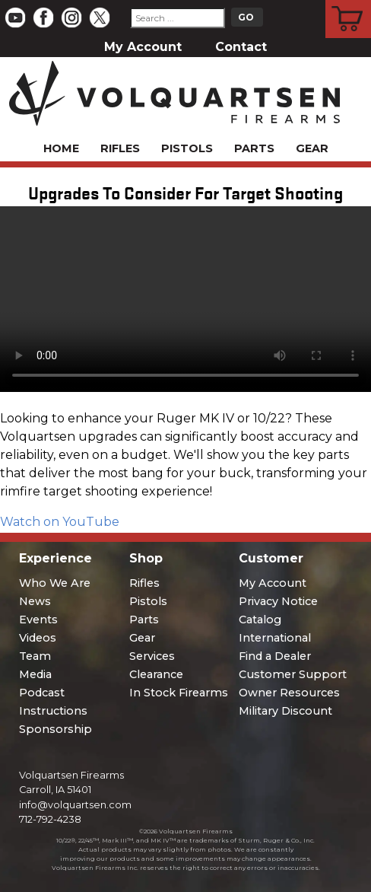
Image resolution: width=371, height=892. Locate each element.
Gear (312, 148)
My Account (143, 47)
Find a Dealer (275, 656)
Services (152, 656)
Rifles (120, 148)
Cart (348, 2)
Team (35, 656)
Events (38, 619)
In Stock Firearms (178, 692)
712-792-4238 (50, 819)
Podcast (42, 692)
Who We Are (54, 583)
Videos (37, 638)
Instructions (53, 711)
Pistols (187, 148)
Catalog (260, 619)
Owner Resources (289, 692)
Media (35, 674)
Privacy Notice (278, 601)
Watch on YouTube (59, 521)
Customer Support (293, 674)
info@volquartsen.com (75, 805)
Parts (254, 148)
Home (61, 148)
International (275, 638)
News (35, 601)
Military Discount (285, 711)
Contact (241, 47)
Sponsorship (55, 729)
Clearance (156, 674)
